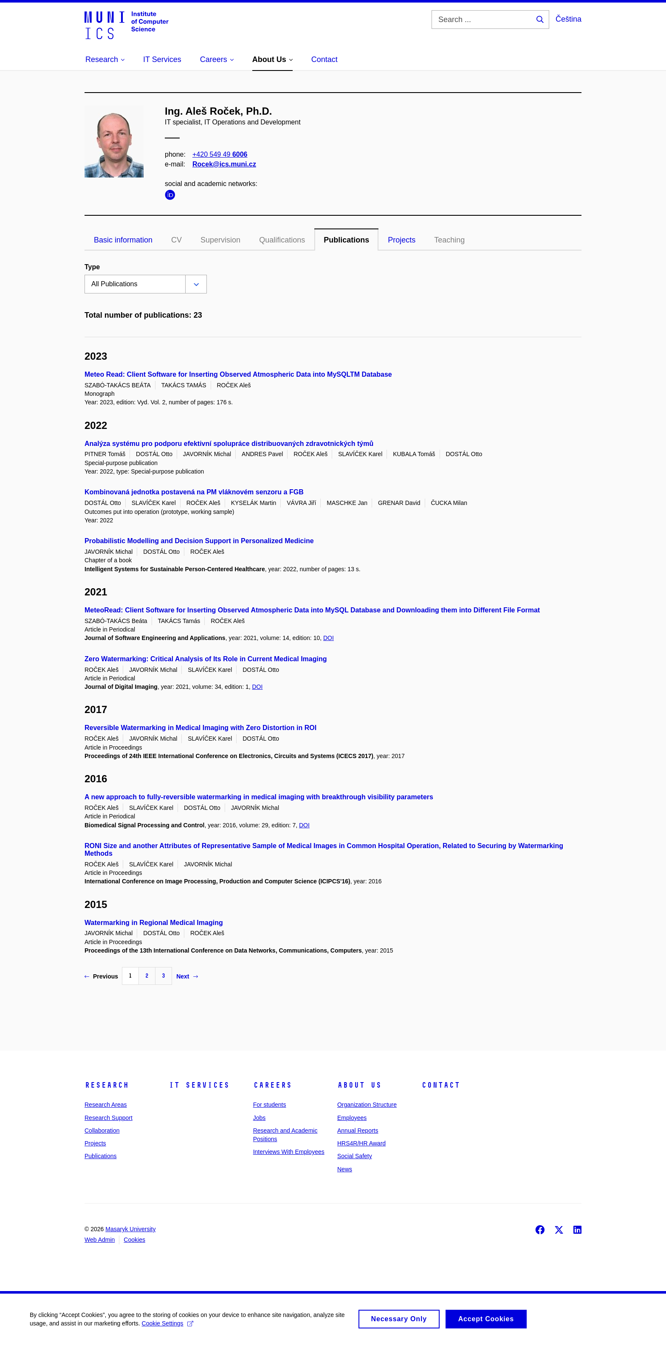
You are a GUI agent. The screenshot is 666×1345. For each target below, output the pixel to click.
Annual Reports (357, 1130)
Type (92, 267)
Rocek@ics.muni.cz (224, 164)
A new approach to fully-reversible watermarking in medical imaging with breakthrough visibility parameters (259, 797)
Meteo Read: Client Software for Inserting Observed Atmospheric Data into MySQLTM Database (238, 374)
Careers (272, 1085)
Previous (101, 976)
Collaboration (102, 1130)
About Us (359, 1085)
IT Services (199, 1085)
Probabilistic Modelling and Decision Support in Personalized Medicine (199, 540)
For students (269, 1104)
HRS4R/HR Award (361, 1143)
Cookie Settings (167, 1326)
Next (187, 976)
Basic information (123, 240)
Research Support (109, 1117)
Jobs (259, 1117)
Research (107, 1085)
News (344, 1169)
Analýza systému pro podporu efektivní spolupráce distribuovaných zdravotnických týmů (229, 443)
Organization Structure (367, 1104)
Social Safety (354, 1156)
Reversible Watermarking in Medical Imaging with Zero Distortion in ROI (200, 727)
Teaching (449, 240)
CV (176, 240)
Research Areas (106, 1104)
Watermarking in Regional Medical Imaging (154, 922)
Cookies (134, 1239)
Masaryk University (130, 1229)
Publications (346, 240)
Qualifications (282, 240)
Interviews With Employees (289, 1151)
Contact (440, 1085)
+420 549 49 (219, 154)
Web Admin (100, 1239)
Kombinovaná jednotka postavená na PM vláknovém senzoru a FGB (194, 492)
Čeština (568, 19)
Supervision (220, 240)
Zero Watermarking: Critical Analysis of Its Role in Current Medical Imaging (206, 659)
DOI (328, 637)
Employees (352, 1117)
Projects (401, 240)
